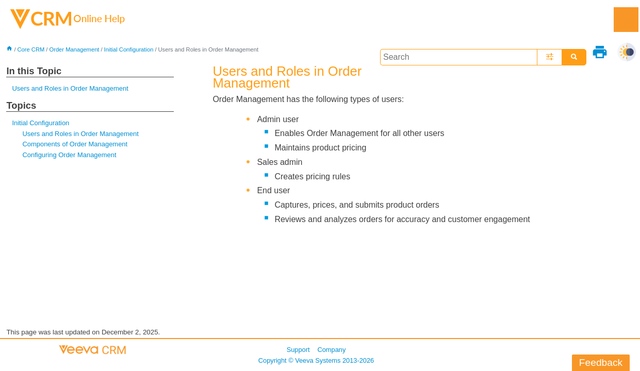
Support (298, 349)
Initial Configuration (129, 49)
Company (332, 349)
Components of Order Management (74, 144)
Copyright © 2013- (316, 360)
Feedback (600, 362)
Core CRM (31, 49)
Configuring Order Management (69, 155)
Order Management (74, 49)
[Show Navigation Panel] (626, 19)
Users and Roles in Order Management (70, 88)
